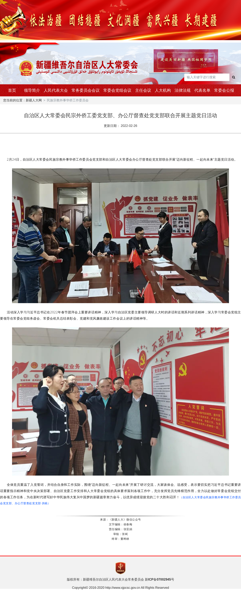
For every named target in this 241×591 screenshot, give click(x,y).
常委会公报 (224, 90)
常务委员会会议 (85, 90)
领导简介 (32, 90)
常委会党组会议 (117, 90)
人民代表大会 (56, 90)
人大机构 (163, 90)
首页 (12, 90)
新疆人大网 (34, 100)
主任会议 (143, 90)
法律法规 (183, 90)
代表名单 (202, 90)
